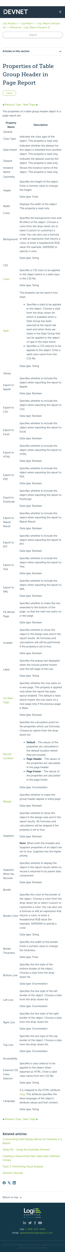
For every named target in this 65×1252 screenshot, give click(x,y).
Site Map (43, 1247)
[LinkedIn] (14, 1182)
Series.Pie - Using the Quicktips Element (26, 1149)
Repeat (7, 801)
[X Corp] (9, 1182)
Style (6, 330)
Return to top (12, 1197)
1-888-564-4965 (35, 1229)
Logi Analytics (10, 23)
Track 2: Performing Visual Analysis (23, 1166)
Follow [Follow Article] (9, 93)
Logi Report (27, 23)
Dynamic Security (13, 1172)
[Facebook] (4, 1182)
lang (22, 1094)
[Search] (32, 35)
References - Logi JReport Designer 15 (30, 27)
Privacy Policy (31, 1247)
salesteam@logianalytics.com (36, 1232)
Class (6, 279)
